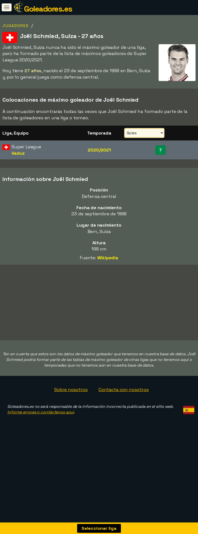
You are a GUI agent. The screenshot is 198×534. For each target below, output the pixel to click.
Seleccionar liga (99, 528)
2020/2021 (99, 150)
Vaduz (18, 153)
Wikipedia (107, 257)
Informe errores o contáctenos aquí (40, 431)
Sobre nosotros (71, 409)
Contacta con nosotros (124, 409)
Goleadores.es (48, 9)
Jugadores (15, 25)
